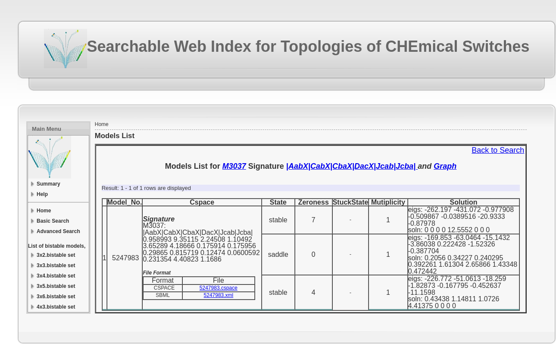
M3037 (234, 166)
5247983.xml (219, 295)
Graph (445, 166)
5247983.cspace (218, 288)
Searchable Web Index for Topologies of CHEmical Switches (308, 46)
